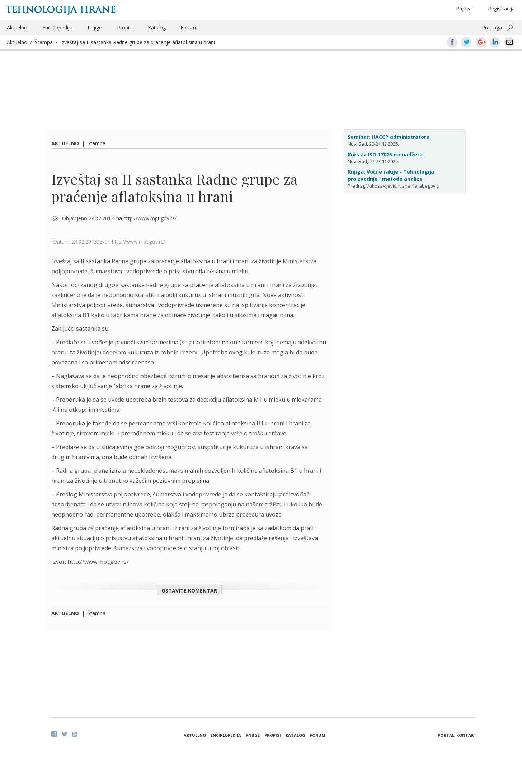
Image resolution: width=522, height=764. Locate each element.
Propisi (125, 27)
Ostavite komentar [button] (189, 590)
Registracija (501, 8)
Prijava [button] (464, 8)
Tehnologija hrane (60, 9)
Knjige (95, 27)
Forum (188, 27)
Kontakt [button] (466, 735)
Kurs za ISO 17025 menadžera (385, 154)
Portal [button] (446, 735)
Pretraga (492, 27)
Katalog (157, 27)
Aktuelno (17, 27)
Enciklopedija (57, 27)
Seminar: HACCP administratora (388, 136)
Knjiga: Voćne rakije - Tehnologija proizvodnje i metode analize (391, 175)
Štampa (44, 42)
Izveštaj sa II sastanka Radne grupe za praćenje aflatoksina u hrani (137, 42)
